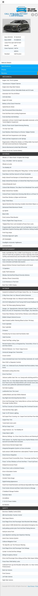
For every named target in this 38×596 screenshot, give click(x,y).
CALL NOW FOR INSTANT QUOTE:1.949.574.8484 (16, 15)
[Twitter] (36, 14)
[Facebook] (32, 14)
